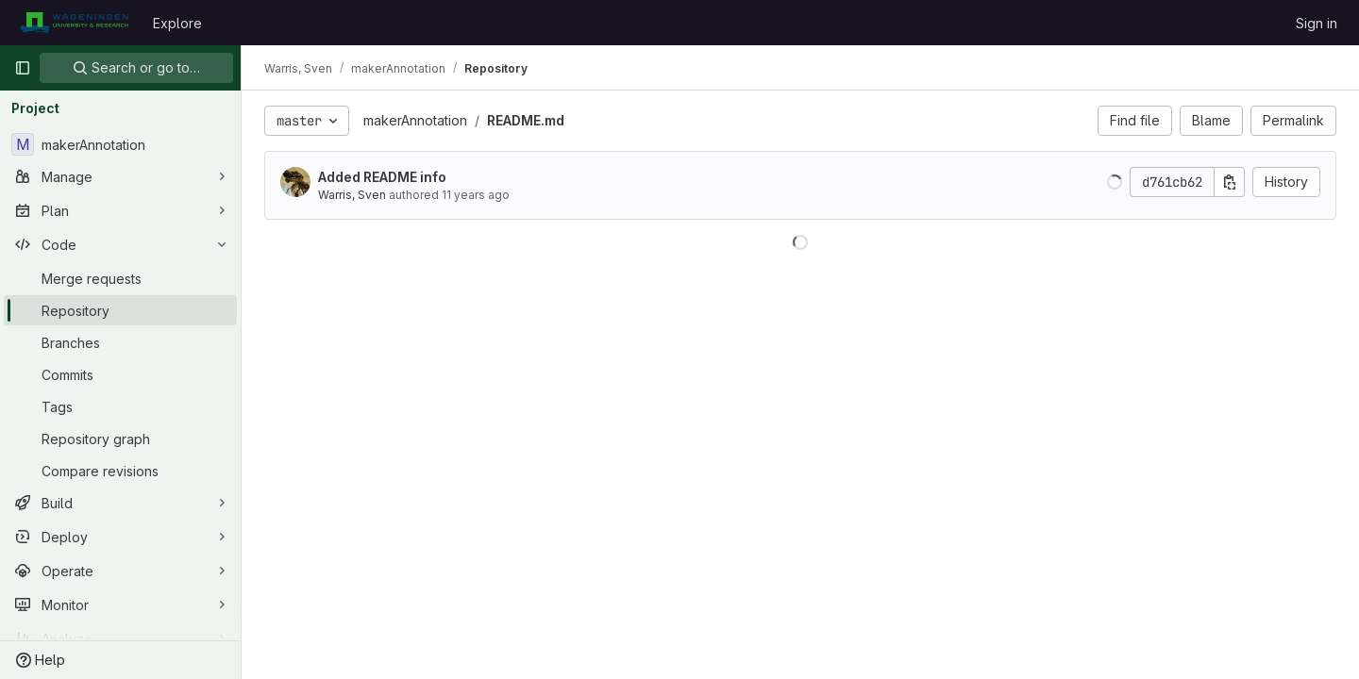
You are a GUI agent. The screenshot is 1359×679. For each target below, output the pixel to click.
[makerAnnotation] (120, 144)
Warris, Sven (352, 195)
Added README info (382, 177)
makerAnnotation (415, 120)
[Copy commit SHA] (1230, 182)
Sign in (1316, 23)
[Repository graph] (120, 438)
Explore (177, 23)
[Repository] (120, 310)
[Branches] (120, 342)
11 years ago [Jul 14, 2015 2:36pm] (476, 195)
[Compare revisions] (120, 470)
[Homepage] (74, 23)
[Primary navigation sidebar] (23, 68)
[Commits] (120, 374)
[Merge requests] (120, 278)
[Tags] (120, 406)
